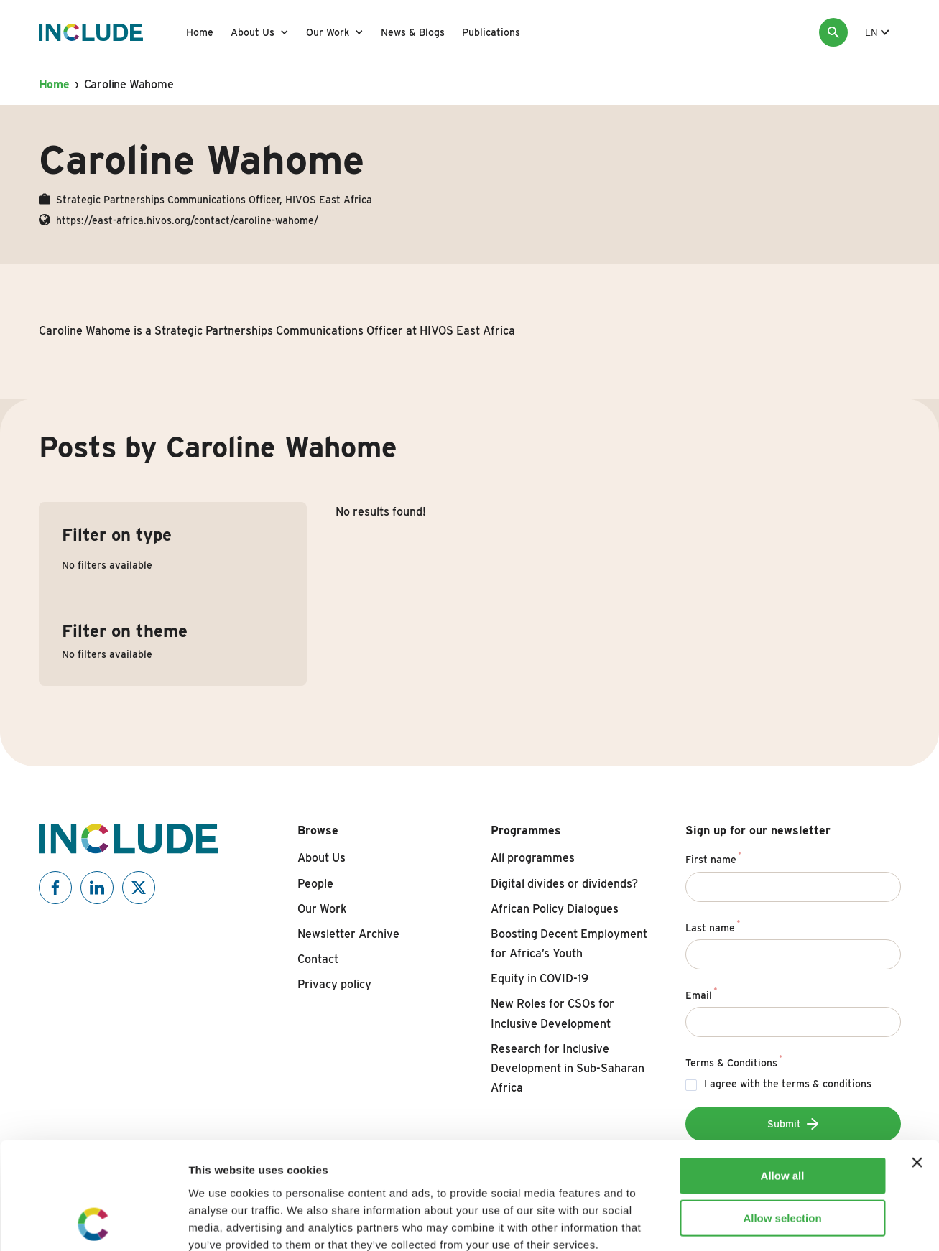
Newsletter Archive (348, 934)
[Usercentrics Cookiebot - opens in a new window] (93, 1223)
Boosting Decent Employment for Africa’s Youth (569, 943)
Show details (754, 1223)
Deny (782, 1159)
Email (701, 993)
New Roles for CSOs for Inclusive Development (552, 1013)
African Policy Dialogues (555, 909)
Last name (713, 926)
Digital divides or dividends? (564, 883)
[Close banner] (917, 1062)
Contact (317, 959)
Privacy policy (334, 984)
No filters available (107, 565)
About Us (252, 32)
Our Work (327, 32)
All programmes (533, 858)
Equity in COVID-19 (539, 978)
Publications (491, 32)
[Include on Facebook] (55, 887)
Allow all (783, 1075)
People (315, 883)
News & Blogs (413, 32)
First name (713, 857)
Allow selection (782, 1118)
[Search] (833, 32)
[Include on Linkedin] (97, 887)
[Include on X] (138, 887)
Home (199, 32)
